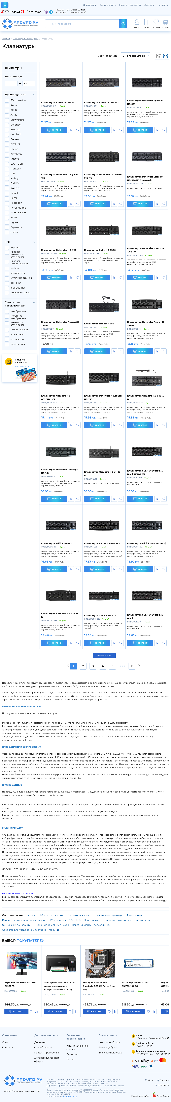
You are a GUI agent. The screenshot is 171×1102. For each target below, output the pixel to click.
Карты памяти (92, 920)
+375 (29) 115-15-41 (144, 1054)
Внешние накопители (118, 920)
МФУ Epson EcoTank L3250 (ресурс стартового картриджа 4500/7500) (59, 986)
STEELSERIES (18, 212)
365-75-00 (35, 12)
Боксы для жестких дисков (52, 925)
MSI (12, 173)
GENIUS (15, 144)
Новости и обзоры (109, 1042)
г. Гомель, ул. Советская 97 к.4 (71, 12)
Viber (149, 1080)
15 (132, 666)
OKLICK (14, 183)
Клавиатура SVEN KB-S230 (100, 250)
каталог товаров (5, 5)
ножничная (17, 334)
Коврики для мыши (79, 915)
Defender (16, 125)
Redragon (16, 203)
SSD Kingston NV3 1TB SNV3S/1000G (135, 984)
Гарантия (72, 1054)
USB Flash (75, 920)
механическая (19, 329)
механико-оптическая (17, 323)
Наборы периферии (51, 915)
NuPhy (14, 178)
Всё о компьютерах (110, 1052)
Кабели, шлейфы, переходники (91, 925)
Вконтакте (162, 1085)
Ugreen (14, 222)
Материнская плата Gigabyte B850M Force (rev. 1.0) (99, 986)
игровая (15, 247)
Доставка (149, 5)
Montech (15, 168)
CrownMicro (17, 120)
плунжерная (18, 344)
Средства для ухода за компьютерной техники (30, 930)
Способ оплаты (43, 1047)
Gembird (15, 134)
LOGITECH (16, 164)
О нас (5, 1042)
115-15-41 (15, 12)
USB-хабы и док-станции (17, 925)
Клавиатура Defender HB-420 (58, 250)
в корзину (18, 1012)
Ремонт (70, 1059)
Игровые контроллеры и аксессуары (24, 920)
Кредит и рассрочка (130, 5)
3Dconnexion (18, 100)
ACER (13, 110)
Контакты (163, 5)
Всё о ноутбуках (107, 1047)
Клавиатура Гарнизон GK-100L (102, 543)
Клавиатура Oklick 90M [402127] (146, 543)
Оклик (14, 232)
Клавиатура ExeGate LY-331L (58, 102)
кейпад (15, 268)
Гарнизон (16, 227)
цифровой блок (20, 292)
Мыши (31, 915)
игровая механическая (19, 262)
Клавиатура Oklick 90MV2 (56, 543)
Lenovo (14, 159)
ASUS (13, 115)
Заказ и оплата (108, 5)
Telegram (163, 1080)
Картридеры (142, 920)
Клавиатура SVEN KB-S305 (100, 615)
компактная (17, 273)
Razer (13, 198)
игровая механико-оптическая (17, 254)
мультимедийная (21, 278)
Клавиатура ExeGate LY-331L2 (101, 102)
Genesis (14, 139)
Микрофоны (134, 915)
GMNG (14, 149)
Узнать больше (22, 366)
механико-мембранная (18, 317)
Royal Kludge (18, 208)
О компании (90, 5)
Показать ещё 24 (104, 656)
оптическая (17, 339)
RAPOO (15, 188)
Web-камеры (58, 920)
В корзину (54, 130)
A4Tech (14, 105)
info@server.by (70, 1096)
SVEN (13, 217)
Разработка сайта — (141, 1096)
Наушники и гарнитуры (109, 915)
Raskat (14, 193)
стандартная (18, 288)
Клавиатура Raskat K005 (99, 323)
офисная (15, 283)
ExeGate (15, 129)
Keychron (16, 154)
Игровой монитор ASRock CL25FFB (20, 984)
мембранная (18, 311)
